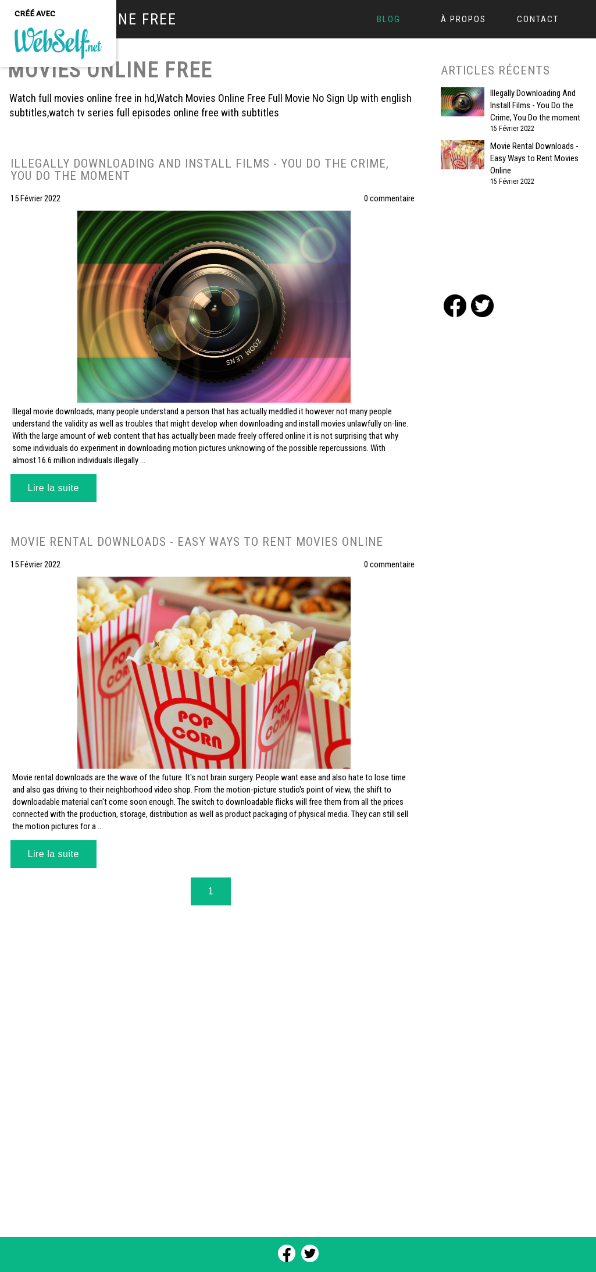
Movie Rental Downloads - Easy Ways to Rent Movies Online (534, 158)
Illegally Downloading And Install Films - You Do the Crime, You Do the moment (535, 105)
